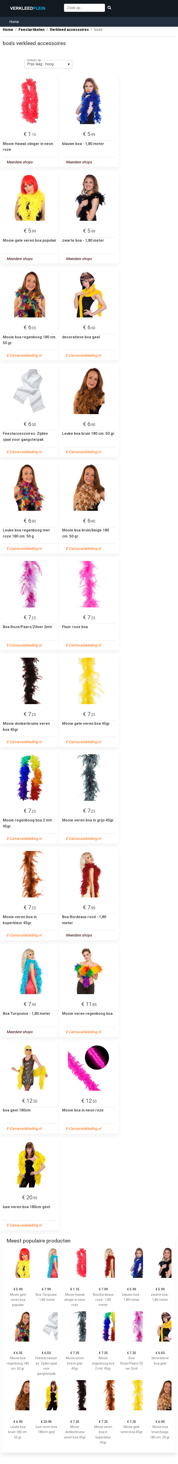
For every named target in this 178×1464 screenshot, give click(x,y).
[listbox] (48, 64)
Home (14, 22)
